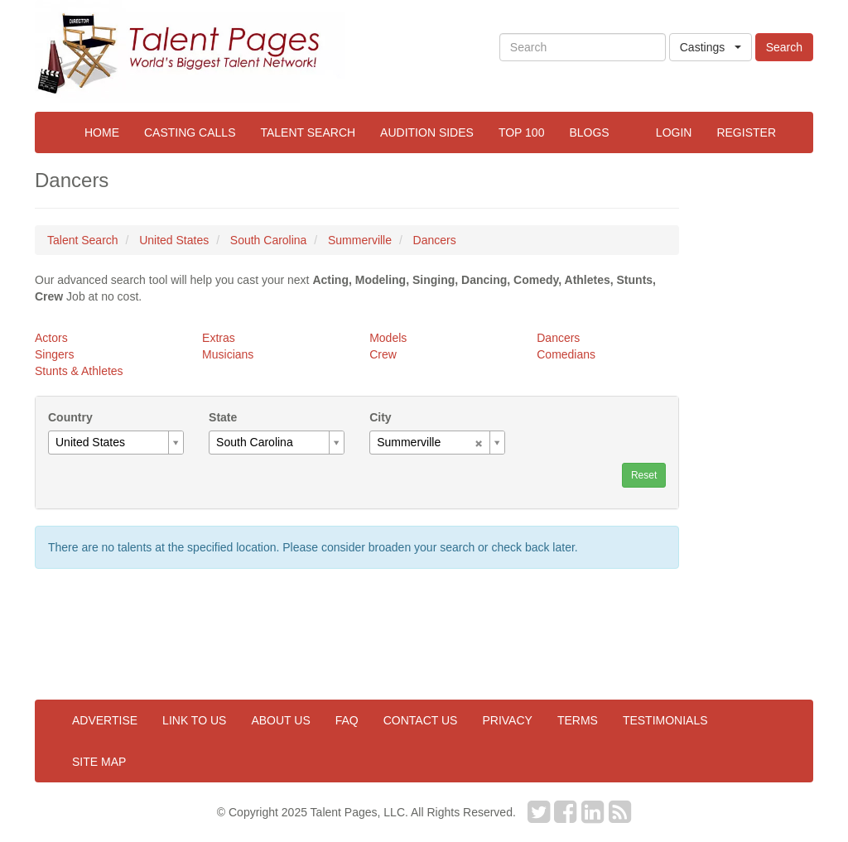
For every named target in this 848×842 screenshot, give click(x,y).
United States (174, 240)
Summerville (360, 240)
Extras (218, 337)
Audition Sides (427, 132)
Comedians (566, 354)
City (380, 417)
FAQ (347, 720)
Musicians (227, 354)
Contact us (420, 720)
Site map (99, 761)
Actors (51, 337)
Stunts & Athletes (79, 371)
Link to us (194, 720)
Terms (577, 720)
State (223, 417)
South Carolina (268, 240)
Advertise (104, 720)
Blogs (589, 132)
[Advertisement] (757, 418)
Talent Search (307, 132)
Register (746, 132)
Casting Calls (189, 132)
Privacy (507, 720)
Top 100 (522, 132)
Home (101, 132)
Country (70, 417)
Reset (644, 475)
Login (674, 132)
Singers (54, 354)
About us (280, 720)
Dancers (434, 240)
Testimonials (665, 720)
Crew (383, 354)
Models (388, 337)
